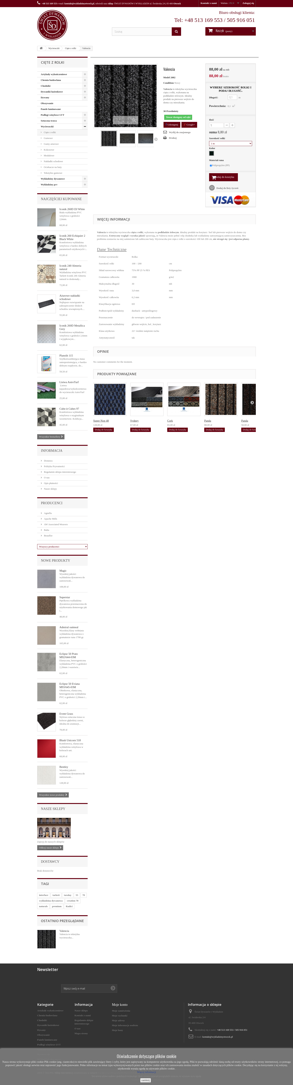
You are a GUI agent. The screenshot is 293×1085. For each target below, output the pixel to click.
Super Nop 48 (101, 421)
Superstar (64, 597)
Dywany (45, 97)
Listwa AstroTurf (69, 382)
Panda (207, 421)
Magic (63, 570)
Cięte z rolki (70, 48)
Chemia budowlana (51, 80)
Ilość (211, 119)
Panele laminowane (51, 109)
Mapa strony (81, 1033)
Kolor (212, 148)
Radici (69, 906)
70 (83, 895)
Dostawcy (50, 862)
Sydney (134, 421)
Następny (156, 139)
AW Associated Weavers (55, 524)
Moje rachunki (119, 1015)
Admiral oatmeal (68, 627)
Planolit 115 (66, 355)
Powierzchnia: (217, 105)
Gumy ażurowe (51, 143)
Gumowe (48, 138)
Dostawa (48, 460)
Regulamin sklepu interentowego (59, 472)
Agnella (47, 513)
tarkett (56, 895)
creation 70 (72, 900)
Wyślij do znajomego (180, 132)
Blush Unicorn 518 (70, 740)
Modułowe (48, 155)
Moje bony (117, 1030)
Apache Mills (50, 518)
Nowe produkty (55, 560)
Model (166, 77)
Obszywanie (47, 103)
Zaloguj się (248, 3)
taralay (67, 895)
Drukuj (173, 137)
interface (43, 895)
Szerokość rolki (217, 138)
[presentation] (89, 974)
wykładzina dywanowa (51, 900)
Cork (170, 421)
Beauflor (48, 535)
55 (77, 895)
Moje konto (120, 1005)
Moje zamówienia (121, 1010)
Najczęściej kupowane (61, 199)
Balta (46, 530)
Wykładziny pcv (49, 184)
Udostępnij (172, 124)
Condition (168, 82)
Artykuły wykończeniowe (54, 74)
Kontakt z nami (209, 3)
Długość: (213, 97)
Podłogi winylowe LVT (52, 114)
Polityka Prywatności (54, 466)
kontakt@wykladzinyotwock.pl (79, 3)
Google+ (189, 124)
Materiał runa (216, 160)
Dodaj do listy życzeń (227, 189)
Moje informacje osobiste (125, 1025)
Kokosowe (48, 149)
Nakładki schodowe (53, 161)
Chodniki (45, 85)
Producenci (51, 503)
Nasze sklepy (50, 488)
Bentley (63, 766)
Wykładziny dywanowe (53, 178)
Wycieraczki (54, 48)
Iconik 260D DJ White (72, 209)
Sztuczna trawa (49, 120)
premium (56, 906)
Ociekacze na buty (52, 167)
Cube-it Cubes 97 (69, 408)
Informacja (51, 451)
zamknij (145, 1080)
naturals (43, 906)
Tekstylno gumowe (52, 173)
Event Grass (66, 713)
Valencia (64, 930)
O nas (46, 477)
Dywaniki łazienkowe (52, 91)
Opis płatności (50, 483)
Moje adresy (118, 1020)
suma (218, 132)
